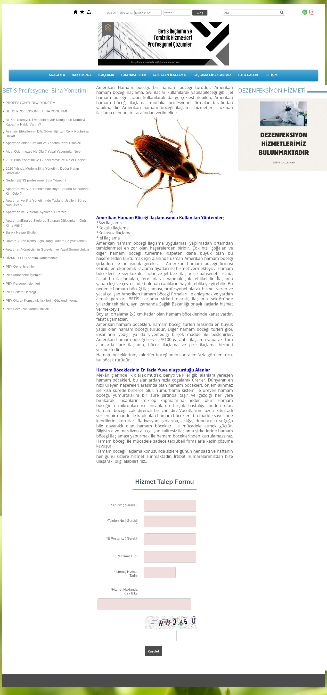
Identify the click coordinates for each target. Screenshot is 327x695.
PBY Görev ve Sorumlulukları (27, 309)
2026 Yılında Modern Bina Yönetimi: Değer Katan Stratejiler (42, 171)
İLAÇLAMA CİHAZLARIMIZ (211, 75)
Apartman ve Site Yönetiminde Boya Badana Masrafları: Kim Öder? (47, 191)
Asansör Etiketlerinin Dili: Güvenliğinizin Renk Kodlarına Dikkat (47, 133)
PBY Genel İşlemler (20, 266)
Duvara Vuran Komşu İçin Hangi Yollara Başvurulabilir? (46, 241)
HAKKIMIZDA (82, 75)
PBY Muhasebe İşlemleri (24, 275)
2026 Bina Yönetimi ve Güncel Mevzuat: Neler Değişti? (46, 160)
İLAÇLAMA (106, 75)
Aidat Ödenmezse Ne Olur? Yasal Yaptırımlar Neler (44, 151)
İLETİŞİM (271, 75)
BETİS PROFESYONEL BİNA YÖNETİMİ (36, 111)
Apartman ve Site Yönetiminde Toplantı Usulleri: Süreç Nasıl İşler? (46, 202)
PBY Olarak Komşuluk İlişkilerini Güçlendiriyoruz (42, 300)
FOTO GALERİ (248, 75)
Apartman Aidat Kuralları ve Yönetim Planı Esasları (43, 143)
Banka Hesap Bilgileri (22, 232)
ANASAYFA (57, 75)
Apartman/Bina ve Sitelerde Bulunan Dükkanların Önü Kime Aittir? (46, 223)
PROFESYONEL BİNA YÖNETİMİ (31, 103)
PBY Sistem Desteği (21, 292)
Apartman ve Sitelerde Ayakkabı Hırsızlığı (37, 212)
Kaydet (153, 651)
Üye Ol (111, 12)
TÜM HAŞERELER (133, 75)
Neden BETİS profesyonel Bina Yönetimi (36, 180)
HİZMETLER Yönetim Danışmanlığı (32, 258)
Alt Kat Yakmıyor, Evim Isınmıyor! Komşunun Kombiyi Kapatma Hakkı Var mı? (45, 122)
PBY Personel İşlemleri (23, 283)
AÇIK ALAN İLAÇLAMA (169, 75)
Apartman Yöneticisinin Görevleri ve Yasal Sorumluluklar (47, 249)
